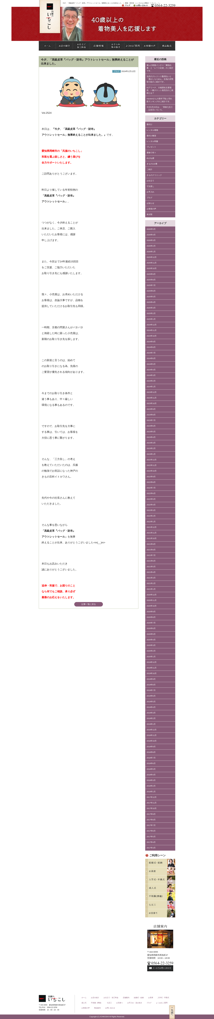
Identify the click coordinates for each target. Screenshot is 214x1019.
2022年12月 (152, 460)
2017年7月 (151, 825)
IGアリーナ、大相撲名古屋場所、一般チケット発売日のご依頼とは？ (160, 90)
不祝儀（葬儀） (96, 1003)
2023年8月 (151, 415)
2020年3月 (151, 645)
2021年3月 (151, 578)
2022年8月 (151, 482)
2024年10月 (152, 336)
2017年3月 (151, 848)
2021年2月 (151, 583)
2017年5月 (151, 837)
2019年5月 (151, 702)
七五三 (109, 1003)
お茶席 (150, 998)
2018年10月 (152, 741)
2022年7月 (151, 488)
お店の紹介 (95, 998)
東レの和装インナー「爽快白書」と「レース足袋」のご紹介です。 (160, 68)
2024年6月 (151, 358)
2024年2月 (151, 381)
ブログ (149, 198)
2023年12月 (152, 392)
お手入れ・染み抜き (134, 1003)
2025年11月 (152, 263)
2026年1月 (151, 252)
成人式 (83, 1003)
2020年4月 (151, 640)
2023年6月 (151, 426)
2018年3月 (151, 780)
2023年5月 (151, 432)
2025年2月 (151, 313)
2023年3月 (151, 443)
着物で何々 (151, 153)
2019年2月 (151, 718)
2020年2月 (151, 651)
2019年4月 (151, 707)
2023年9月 (151, 409)
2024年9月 (151, 342)
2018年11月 (152, 735)
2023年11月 (152, 398)
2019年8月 (151, 685)
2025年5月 (151, 297)
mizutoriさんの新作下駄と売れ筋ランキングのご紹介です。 (159, 100)
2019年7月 (151, 690)
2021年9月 (151, 544)
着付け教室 (151, 136)
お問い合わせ (110, 1008)
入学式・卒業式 (163, 998)
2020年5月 (151, 634)
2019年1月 (151, 724)
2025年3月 (151, 308)
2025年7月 (151, 285)
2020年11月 (152, 600)
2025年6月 (151, 291)
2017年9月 (151, 814)
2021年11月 (152, 533)
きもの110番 (152, 164)
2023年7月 (151, 420)
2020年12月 (152, 595)
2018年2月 (151, 786)
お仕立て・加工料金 (111, 998)
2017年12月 (152, 797)
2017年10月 (152, 808)
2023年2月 (151, 448)
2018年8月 (151, 752)
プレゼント (151, 147)
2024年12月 (152, 325)
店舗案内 (126, 998)
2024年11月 (152, 330)
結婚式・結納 (139, 998)
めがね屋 (150, 158)
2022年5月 (151, 499)
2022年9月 (151, 477)
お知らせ (150, 203)
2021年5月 (151, 567)
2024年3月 (151, 375)
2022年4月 (151, 505)
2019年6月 (151, 696)
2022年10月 (152, 471)
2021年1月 (151, 589)
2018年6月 (151, 763)
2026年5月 (151, 229)
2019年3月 (151, 713)
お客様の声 (151, 209)
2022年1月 (151, 522)
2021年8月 (151, 550)
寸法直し (150, 186)
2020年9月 (151, 612)
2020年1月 (151, 657)
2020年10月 (152, 606)
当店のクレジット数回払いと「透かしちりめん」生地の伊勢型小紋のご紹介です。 (160, 79)
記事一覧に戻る (88, 604)
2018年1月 (151, 792)
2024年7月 (151, 353)
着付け (149, 124)
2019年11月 (152, 668)
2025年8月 (151, 280)
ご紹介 (149, 169)
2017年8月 (151, 820)
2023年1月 (151, 454)
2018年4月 (151, 775)
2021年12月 (152, 527)
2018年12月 (152, 730)
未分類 (149, 214)
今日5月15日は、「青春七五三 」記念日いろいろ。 (160, 108)
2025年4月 (151, 302)
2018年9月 (151, 747)
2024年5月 (151, 364)
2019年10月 (152, 673)
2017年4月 (151, 842)
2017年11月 (152, 803)
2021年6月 (151, 561)
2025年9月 (151, 274)
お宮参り (119, 1003)
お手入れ (150, 192)
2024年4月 (151, 370)
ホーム (83, 998)
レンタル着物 (152, 130)
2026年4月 (151, 235)
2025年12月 (152, 257)
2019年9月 (151, 679)
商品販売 (97, 1008)
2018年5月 (151, 769)
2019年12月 (152, 662)
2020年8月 (151, 617)
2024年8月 (151, 347)
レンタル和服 (152, 141)
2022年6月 (151, 493)
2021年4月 (151, 572)
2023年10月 (152, 403)
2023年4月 (151, 437)
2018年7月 (151, 758)
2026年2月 (151, 246)
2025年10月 (152, 268)
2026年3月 (151, 240)
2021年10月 (152, 538)
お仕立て (150, 181)
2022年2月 (151, 516)
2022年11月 (152, 465)
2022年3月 (151, 510)
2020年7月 (151, 623)
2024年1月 (151, 387)
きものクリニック (154, 175)
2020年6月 (151, 628)
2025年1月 (151, 319)
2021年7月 (151, 555)
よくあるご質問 (161, 1003)
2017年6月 (151, 831)
